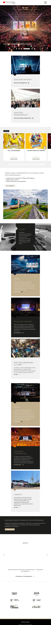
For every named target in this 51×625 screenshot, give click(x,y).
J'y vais (16, 374)
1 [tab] (16, 48)
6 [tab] (34, 48)
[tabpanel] (13, 147)
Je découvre (17, 291)
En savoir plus (17, 332)
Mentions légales (25, 622)
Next (47, 555)
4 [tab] (26, 48)
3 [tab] (21, 48)
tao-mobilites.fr (10, 185)
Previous (4, 555)
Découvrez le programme (20, 82)
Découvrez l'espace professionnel (22, 118)
